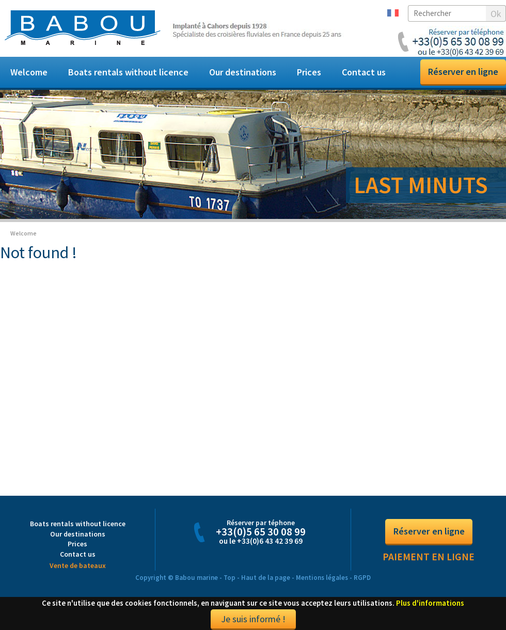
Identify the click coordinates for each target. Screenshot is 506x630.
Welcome (29, 72)
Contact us (364, 72)
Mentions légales (322, 577)
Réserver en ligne (463, 71)
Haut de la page (265, 577)
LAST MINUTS (421, 184)
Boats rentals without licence (128, 72)
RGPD (362, 577)
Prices (309, 72)
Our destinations (242, 72)
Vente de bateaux (78, 565)
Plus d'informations (430, 603)
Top (229, 577)
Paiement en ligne (429, 556)
